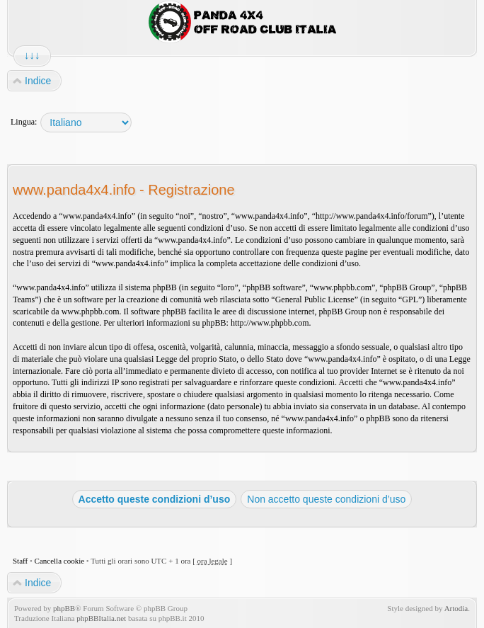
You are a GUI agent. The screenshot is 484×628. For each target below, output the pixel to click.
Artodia (456, 608)
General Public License (315, 299)
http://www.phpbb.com (270, 323)
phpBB (64, 608)
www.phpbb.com (91, 311)
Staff (20, 560)
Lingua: (24, 122)
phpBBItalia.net (101, 618)
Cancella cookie (60, 560)
